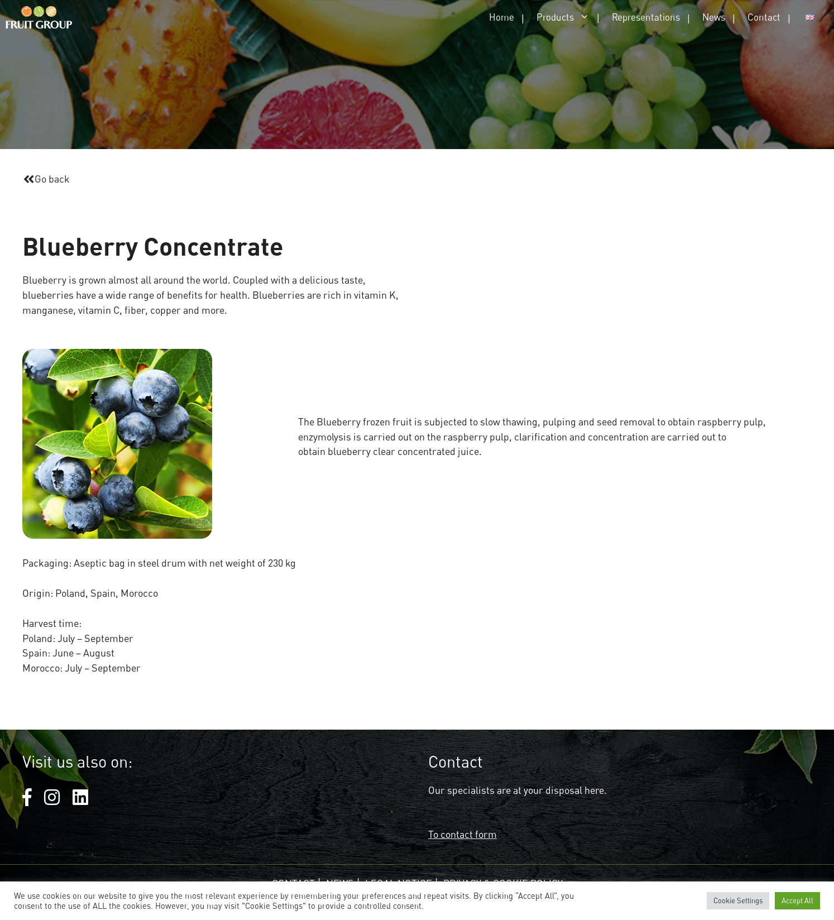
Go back (52, 178)
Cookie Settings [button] (738, 900)
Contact (763, 17)
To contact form (462, 834)
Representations (646, 17)
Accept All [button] (797, 900)
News (713, 17)
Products (568, 16)
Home (501, 17)
